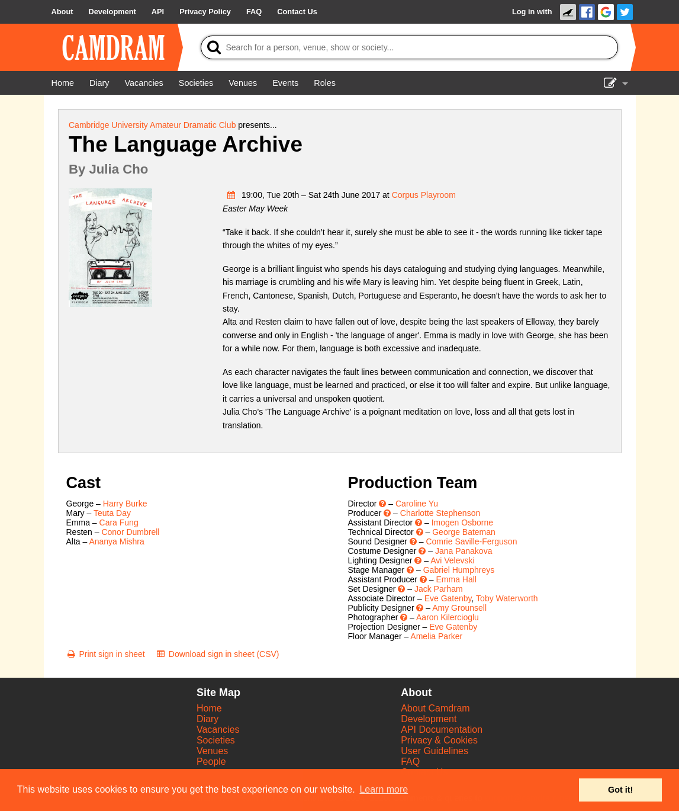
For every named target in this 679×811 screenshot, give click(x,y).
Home (209, 708)
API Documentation (441, 730)
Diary (207, 719)
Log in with (532, 11)
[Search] (409, 47)
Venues (212, 751)
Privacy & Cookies (439, 740)
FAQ (410, 761)
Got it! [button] (620, 789)
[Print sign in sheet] (105, 654)
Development (428, 719)
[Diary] (99, 83)
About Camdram (435, 708)
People (211, 761)
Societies (216, 740)
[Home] (63, 83)
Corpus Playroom (424, 195)
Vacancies (218, 730)
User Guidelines (434, 751)
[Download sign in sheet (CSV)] (217, 654)
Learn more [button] (383, 789)
